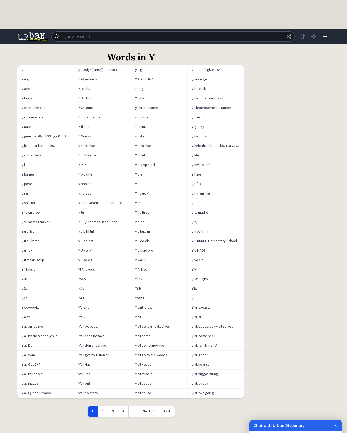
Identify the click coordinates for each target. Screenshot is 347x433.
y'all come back (203, 336)
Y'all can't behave (91, 336)
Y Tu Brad (142, 212)
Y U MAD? (198, 250)
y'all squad (143, 393)
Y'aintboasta (201, 307)
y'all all (197, 317)
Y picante (85, 174)
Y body (27, 98)
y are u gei (200, 79)
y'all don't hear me (92, 345)
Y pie (138, 174)
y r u (25, 193)
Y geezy (198, 127)
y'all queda (200, 383)
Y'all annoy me (32, 326)
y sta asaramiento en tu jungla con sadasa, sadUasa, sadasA (104, 203)
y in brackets (31, 155)
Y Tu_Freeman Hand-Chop (98, 222)
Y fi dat (83, 127)
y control (142, 117)
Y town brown (32, 212)
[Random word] (288, 36)
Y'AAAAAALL (30, 307)
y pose (27, 184)
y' (193, 298)
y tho (139, 203)
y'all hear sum (202, 364)
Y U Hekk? (85, 250)
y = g (138, 69)
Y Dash (27, 127)
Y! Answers (86, 269)
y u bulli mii (200, 231)
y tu (81, 212)
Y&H (138, 288)
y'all (138, 317)
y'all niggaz (30, 383)
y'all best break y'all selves (212, 326)
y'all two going (203, 393)
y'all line (84, 374)
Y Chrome (85, 107)
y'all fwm (28, 355)
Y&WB (139, 298)
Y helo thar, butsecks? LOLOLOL (216, 146)
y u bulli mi (143, 231)
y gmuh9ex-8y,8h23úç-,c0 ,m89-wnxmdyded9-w (48, 136)
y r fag (196, 184)
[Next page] (149, 411)
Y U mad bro (144, 250)
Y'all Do (27, 345)
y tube (140, 222)
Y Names (28, 174)
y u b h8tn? (86, 231)
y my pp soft (201, 165)
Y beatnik (199, 88)
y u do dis (142, 241)
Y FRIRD (140, 127)
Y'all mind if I (144, 374)
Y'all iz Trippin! (32, 374)
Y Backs (84, 88)
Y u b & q (28, 231)
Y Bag (139, 88)
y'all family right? (204, 345)
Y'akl (81, 317)
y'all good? (200, 355)
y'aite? (27, 317)
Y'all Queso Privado (36, 393)
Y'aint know (143, 307)
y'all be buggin (89, 326)
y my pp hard (145, 165)
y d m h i (198, 117)
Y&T (81, 298)
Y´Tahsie (29, 269)
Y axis (26, 88)
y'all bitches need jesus (39, 336)
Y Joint (140, 155)
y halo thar (200, 136)
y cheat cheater (34, 107)
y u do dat (85, 241)
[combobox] (173, 36)
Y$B (24, 279)
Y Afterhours (87, 79)
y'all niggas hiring (205, 374)
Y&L (194, 288)
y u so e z (85, 260)
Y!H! (194, 269)
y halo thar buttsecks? (38, 146)
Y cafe (139, 98)
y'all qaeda (143, 383)
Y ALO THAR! (144, 79)
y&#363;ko (200, 279)
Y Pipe (196, 174)
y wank (140, 260)
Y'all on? (84, 383)
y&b (25, 288)
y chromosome (146, 107)
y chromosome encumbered (213, 107)
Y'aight (83, 307)
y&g (81, 288)
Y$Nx (138, 279)
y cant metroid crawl (207, 98)
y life (195, 155)
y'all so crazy (88, 393)
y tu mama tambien (36, 222)
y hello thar (86, 146)
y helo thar (143, 146)
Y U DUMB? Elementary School (214, 241)
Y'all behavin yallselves (152, 326)
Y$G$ (82, 279)
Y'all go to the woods (151, 355)
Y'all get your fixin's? (93, 355)
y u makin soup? (34, 260)
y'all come (142, 336)
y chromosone (33, 117)
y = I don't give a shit (207, 69)
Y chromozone (89, 117)
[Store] (302, 36)
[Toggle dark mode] (313, 36)
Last (167, 411)
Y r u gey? (142, 193)
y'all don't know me (149, 345)
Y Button (84, 98)
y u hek (27, 250)
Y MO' (82, 165)
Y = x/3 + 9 (29, 79)
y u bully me (31, 241)
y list (25, 165)
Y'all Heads (143, 364)
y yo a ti (198, 260)
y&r (24, 298)
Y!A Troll (141, 269)
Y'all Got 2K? (31, 364)
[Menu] (325, 36)
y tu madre (200, 212)
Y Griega (84, 136)
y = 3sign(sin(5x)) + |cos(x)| (98, 69)
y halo (139, 136)
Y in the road (87, 155)
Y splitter (28, 203)
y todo (197, 203)
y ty (194, 222)
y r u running (201, 193)
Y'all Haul (84, 364)
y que (139, 184)
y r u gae (84, 193)
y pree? (84, 184)
